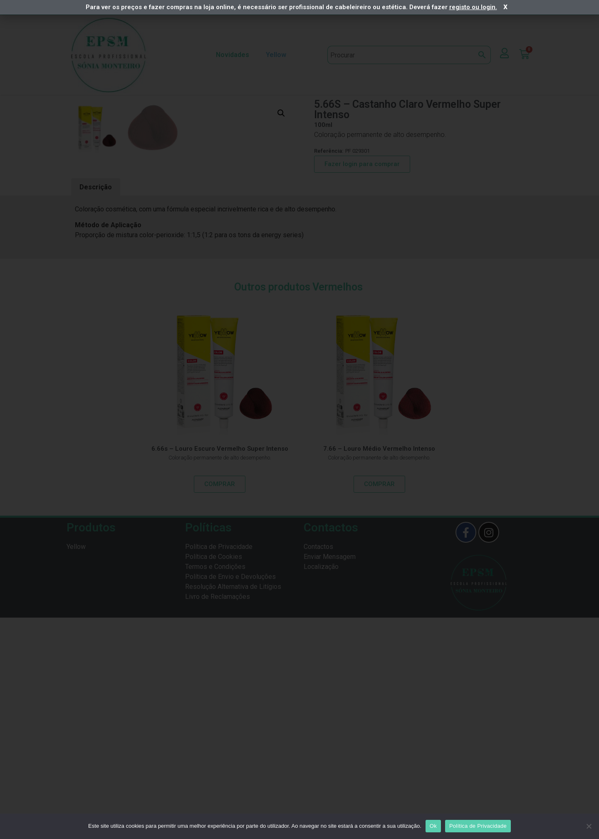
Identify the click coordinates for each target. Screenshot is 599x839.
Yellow (278, 55)
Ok (433, 826)
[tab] (95, 409)
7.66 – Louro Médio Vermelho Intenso (379, 670)
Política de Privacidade (218, 768)
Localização (321, 788)
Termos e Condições (215, 788)
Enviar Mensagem (330, 778)
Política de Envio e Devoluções (230, 798)
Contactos (318, 768)
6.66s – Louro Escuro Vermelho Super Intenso (219, 670)
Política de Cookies (213, 778)
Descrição (95, 408)
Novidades (232, 55)
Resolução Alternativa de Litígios (233, 808)
